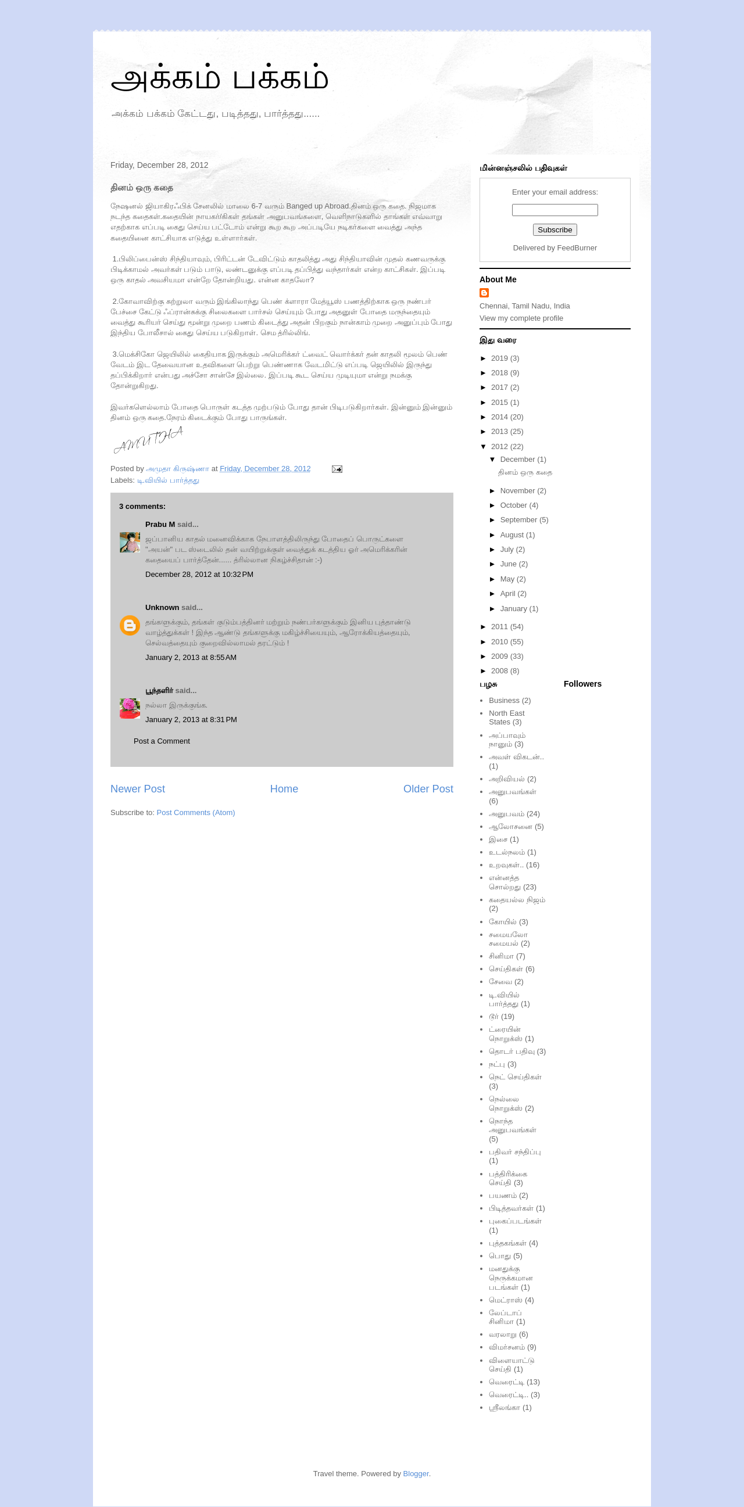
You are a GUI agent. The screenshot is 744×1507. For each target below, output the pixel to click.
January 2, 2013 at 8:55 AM (191, 657)
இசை (498, 839)
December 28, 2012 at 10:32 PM (199, 574)
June (509, 563)
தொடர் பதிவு (512, 1051)
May (508, 579)
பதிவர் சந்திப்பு (515, 1151)
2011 (500, 626)
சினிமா (501, 956)
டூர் (494, 1016)
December (519, 459)
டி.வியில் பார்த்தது (168, 480)
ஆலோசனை (510, 826)
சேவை (500, 981)
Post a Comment (162, 741)
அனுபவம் (506, 813)
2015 (500, 402)
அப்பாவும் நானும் (507, 740)
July (508, 549)
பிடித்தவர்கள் (511, 1208)
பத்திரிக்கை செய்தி (508, 1178)
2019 (500, 358)
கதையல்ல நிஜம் (517, 899)
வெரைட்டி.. (508, 1394)
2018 (500, 372)
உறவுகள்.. (506, 864)
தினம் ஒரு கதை (525, 472)
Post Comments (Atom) (196, 812)
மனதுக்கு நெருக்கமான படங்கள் (511, 1277)
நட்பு (497, 1064)
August (513, 534)
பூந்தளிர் (159, 690)
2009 (500, 656)
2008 (500, 670)
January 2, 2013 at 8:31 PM (191, 719)
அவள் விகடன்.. (516, 756)
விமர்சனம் (507, 1347)
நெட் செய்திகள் (515, 1076)
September (519, 519)
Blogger (416, 1473)
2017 (500, 387)
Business (504, 700)
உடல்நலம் (507, 852)
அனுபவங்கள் (512, 791)
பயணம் (503, 1195)
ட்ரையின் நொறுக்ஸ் (506, 1034)
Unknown (162, 607)
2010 (500, 641)
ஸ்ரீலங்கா (504, 1407)
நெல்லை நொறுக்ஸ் (506, 1104)
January (515, 608)
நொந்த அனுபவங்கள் (512, 1126)
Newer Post (137, 789)
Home (284, 789)
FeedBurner (577, 247)
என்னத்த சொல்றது (505, 882)
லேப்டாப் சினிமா (505, 1317)
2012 (500, 446)
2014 (500, 416)
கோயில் (503, 921)
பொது (500, 1255)
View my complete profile (521, 318)
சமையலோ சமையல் (508, 939)
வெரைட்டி (506, 1381)
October (515, 505)
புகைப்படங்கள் (515, 1221)
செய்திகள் (506, 968)
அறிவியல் (507, 778)
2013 (500, 431)
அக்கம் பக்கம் (220, 76)
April (509, 593)
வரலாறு (503, 1334)
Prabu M (160, 524)
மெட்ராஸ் (506, 1300)
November (519, 490)
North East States (506, 718)
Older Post (428, 789)
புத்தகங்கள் (508, 1243)
